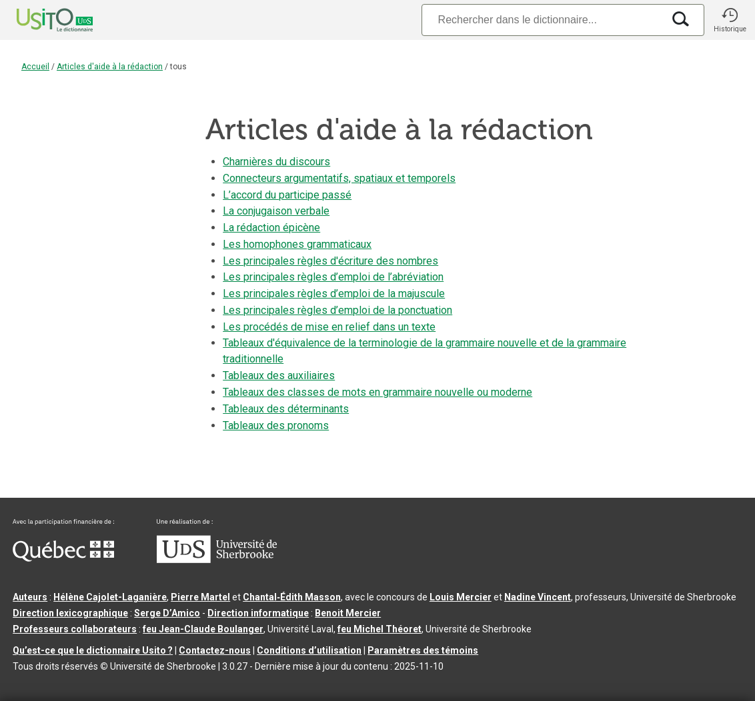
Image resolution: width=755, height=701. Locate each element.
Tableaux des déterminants (286, 408)
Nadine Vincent (537, 597)
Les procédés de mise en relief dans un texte (329, 327)
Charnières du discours (276, 161)
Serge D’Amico (167, 613)
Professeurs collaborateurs (75, 629)
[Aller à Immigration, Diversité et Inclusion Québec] (63, 558)
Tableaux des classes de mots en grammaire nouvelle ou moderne (377, 392)
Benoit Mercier (348, 613)
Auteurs (30, 597)
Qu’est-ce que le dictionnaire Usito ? (93, 650)
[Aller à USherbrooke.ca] (217, 559)
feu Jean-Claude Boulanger (203, 629)
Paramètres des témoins (422, 650)
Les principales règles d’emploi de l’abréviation (333, 277)
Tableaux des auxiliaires (279, 375)
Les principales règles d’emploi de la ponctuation (337, 310)
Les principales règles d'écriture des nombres (330, 261)
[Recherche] (542, 20)
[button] (730, 20)
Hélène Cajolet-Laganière (110, 597)
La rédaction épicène (271, 227)
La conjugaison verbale (276, 211)
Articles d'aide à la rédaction (110, 66)
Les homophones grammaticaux (297, 244)
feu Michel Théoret (379, 629)
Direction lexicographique (70, 613)
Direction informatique (258, 613)
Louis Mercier (461, 597)
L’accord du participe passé (287, 195)
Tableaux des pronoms (276, 425)
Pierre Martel (200, 597)
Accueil (35, 66)
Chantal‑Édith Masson (292, 597)
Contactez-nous (215, 650)
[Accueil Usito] (40, 20)
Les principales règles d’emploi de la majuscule (334, 293)
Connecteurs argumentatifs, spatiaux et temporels (339, 178)
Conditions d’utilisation (309, 650)
